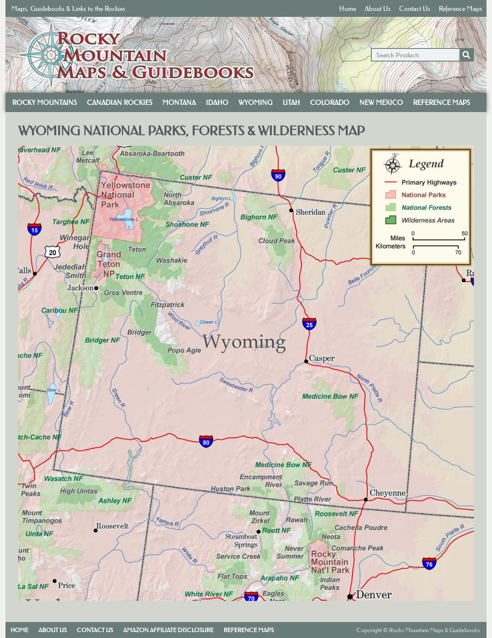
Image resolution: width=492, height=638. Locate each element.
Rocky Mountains (44, 102)
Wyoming (255, 102)
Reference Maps (460, 8)
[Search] (466, 55)
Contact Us (414, 8)
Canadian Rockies (119, 102)
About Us (378, 8)
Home (347, 8)
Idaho (217, 102)
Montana (179, 102)
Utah (291, 102)
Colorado (329, 102)
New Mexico (381, 102)
